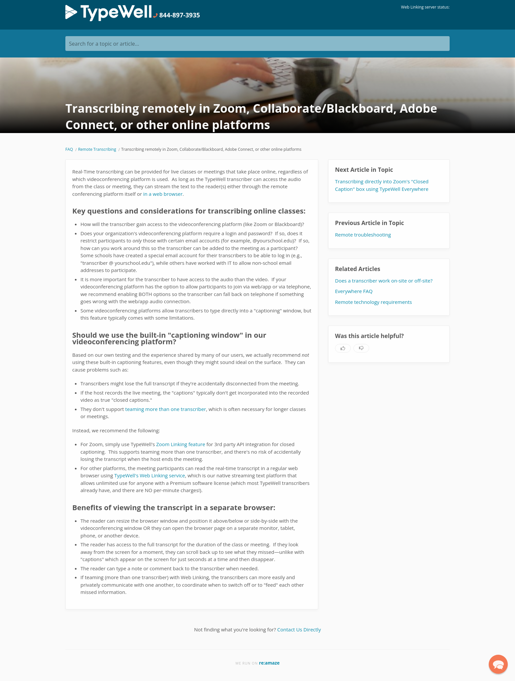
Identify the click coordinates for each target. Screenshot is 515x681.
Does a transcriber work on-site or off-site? (384, 280)
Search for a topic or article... (104, 43)
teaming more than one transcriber (165, 409)
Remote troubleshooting (363, 234)
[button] (498, 664)
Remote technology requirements (373, 302)
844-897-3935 (176, 15)
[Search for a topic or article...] (257, 43)
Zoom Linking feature (180, 444)
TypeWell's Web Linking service (149, 475)
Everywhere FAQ (354, 291)
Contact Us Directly (299, 629)
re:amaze (269, 663)
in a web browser (163, 194)
